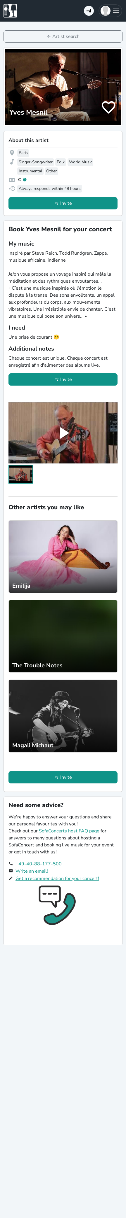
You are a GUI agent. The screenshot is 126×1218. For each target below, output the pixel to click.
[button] (110, 10)
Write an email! (31, 871)
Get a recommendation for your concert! (57, 878)
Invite (66, 203)
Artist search (66, 36)
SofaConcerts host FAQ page (69, 831)
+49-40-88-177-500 (38, 864)
